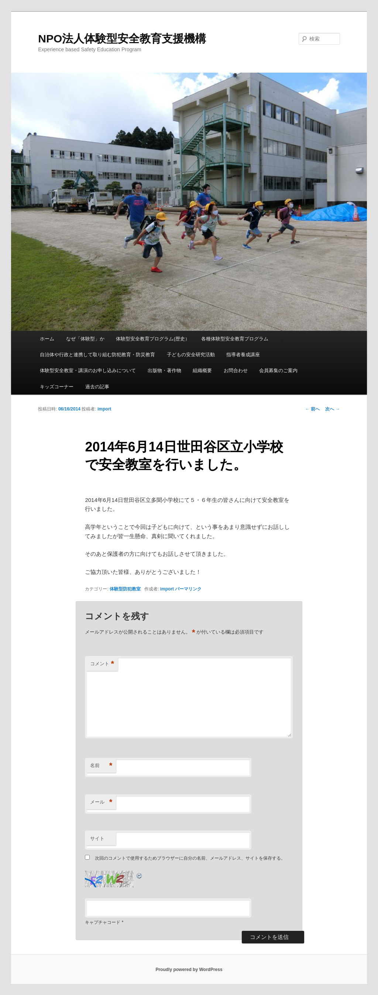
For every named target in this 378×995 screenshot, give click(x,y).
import (104, 409)
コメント (102, 664)
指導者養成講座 (243, 354)
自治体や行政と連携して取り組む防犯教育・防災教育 (97, 354)
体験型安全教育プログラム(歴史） (152, 339)
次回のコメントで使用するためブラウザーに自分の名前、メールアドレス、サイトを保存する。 (190, 858)
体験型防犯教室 (125, 589)
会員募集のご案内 (278, 370)
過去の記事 (97, 386)
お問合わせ (236, 370)
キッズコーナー (56, 386)
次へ (332, 409)
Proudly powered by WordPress (188, 969)
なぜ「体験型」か (85, 339)
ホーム (47, 339)
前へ (312, 409)
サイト (97, 838)
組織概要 (202, 370)
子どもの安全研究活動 (191, 354)
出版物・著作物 (164, 370)
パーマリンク (188, 589)
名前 (101, 765)
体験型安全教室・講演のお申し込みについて (88, 370)
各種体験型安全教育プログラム (234, 339)
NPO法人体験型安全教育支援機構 (122, 38)
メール (101, 802)
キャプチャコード (102, 922)
